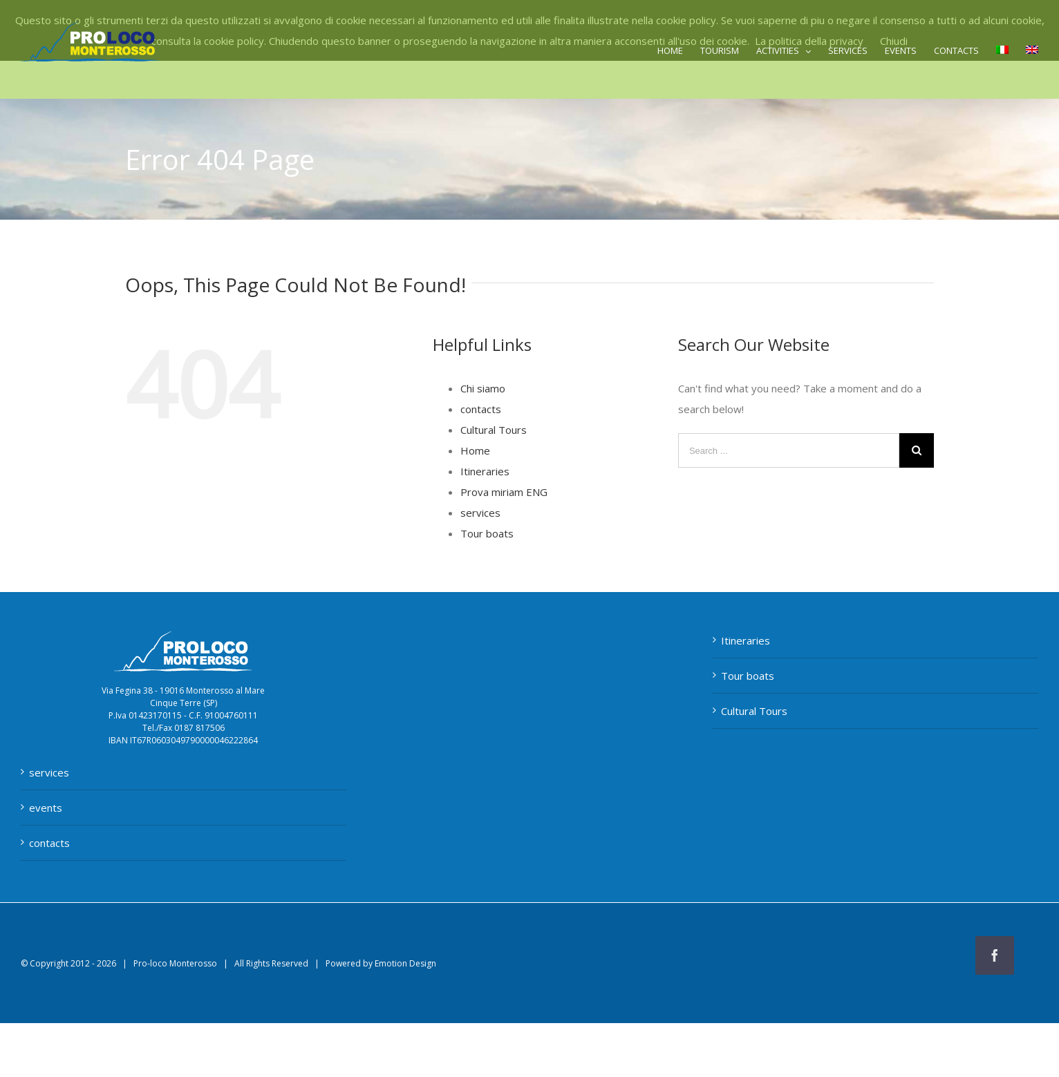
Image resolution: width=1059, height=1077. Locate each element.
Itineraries (484, 471)
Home (475, 450)
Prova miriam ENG (503, 492)
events (45, 807)
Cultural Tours (493, 430)
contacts (480, 409)
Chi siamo (482, 388)
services (480, 513)
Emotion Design (405, 963)
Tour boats (487, 533)
